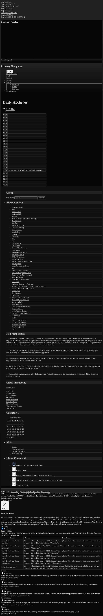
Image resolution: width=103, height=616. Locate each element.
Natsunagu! (16, 291)
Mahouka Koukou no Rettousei (22, 284)
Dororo (14, 234)
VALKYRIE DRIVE (19, 320)
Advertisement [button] (6, 598)
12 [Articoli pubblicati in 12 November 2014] (13, 429)
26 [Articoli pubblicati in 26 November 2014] (13, 435)
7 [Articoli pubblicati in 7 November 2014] (17, 426)
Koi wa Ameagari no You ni (21, 273)
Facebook (15, 85)
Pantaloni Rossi (11, 402)
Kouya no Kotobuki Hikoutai (22, 275)
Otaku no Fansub (12, 400)
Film (13, 241)
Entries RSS (14, 492)
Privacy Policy (11, 91)
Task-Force (10, 408)
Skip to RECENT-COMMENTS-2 (13, 17)
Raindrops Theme (35, 492)
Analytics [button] (4, 589)
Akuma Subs (10, 393)
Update (14, 318)
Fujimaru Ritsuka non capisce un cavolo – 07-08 (38, 475)
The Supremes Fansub (14, 406)
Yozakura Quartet (18, 327)
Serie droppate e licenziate (21, 307)
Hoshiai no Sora (17, 259)
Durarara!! (15, 237)
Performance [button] (5, 580)
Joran (13, 268)
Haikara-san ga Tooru (19, 252)
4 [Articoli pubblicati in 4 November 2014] (9, 426)
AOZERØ (9, 391)
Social (8, 82)
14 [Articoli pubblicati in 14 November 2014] (18, 429)
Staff (8, 76)
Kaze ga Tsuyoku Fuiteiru (20, 270)
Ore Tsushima (16, 293)
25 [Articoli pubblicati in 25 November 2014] (10, 435)
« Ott (8, 437)
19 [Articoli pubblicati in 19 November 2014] (13, 432)
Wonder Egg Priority (19, 322)
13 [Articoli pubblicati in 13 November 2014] (15, 429)
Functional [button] (4, 571)
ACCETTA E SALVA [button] (8, 614)
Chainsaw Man (17, 230)
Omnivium (10, 397)
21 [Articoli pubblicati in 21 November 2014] (18, 432)
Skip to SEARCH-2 (8, 4)
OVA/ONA (15, 295)
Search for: (10, 198)
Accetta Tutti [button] (17, 498)
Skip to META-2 (7, 15)
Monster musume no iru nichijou (23, 288)
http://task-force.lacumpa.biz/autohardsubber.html (23, 360)
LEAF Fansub (11, 395)
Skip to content (6, 2)
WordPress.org (17, 454)
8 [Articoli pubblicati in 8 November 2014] (19, 426)
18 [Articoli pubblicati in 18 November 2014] (10, 432)
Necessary (7, 529)
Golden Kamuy (17, 250)
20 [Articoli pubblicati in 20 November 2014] (15, 432)
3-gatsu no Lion (17, 207)
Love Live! (15, 282)
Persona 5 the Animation (20, 298)
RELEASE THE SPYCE (20, 300)
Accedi (14, 447)
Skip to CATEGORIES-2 (9, 6)
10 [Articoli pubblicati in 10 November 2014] (8, 429)
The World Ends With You (21, 313)
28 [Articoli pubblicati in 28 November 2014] (18, 435)
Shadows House (17, 309)
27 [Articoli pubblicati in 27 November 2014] (15, 435)
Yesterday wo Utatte (19, 325)
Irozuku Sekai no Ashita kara (22, 261)
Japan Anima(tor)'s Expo (20, 266)
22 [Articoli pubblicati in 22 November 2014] (20, 432)
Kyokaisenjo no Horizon (20, 279)
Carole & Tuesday (18, 228)
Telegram (15, 89)
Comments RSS (25, 492)
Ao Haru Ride (16, 214)
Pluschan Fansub (12, 404)
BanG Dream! (16, 221)
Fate (13, 239)
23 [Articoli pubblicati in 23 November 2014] (23, 432)
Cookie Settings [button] (6, 498)
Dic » (13, 437)
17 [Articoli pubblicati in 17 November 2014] (8, 432)
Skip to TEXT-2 (6, 11)
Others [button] (3, 607)
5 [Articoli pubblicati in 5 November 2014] (12, 426)
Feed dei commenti (18, 451)
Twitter (14, 87)
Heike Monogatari (18, 255)
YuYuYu (14, 329)
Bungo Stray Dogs (18, 225)
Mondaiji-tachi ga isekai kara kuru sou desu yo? (28, 286)
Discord (9, 78)
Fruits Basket (16, 243)
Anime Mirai (16, 212)
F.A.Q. (8, 80)
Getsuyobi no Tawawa (19, 248)
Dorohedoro (16, 232)
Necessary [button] (4, 526)
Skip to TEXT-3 (6, 8)
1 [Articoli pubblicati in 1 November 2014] (19, 423)
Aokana (14, 216)
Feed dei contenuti (18, 449)
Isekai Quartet (16, 264)
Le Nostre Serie (11, 74)
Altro (13, 209)
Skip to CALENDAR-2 (9, 13)
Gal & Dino (16, 246)
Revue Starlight (17, 302)
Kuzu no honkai (17, 277)
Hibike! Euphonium (18, 257)
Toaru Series (16, 316)
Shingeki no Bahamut (19, 311)
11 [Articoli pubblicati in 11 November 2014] (10, 429)
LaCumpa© (10, 387)
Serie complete (17, 304)
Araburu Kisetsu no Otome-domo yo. (24, 218)
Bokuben (15, 223)
